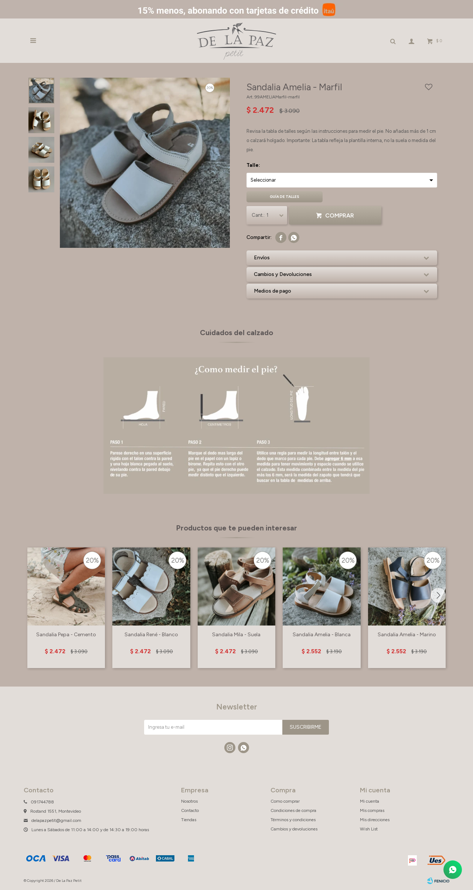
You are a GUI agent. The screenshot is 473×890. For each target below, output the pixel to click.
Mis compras (372, 810)
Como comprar (285, 801)
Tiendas (188, 819)
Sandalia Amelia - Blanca (322, 634)
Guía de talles (284, 196)
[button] (438, 595)
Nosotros (189, 801)
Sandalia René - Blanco (151, 634)
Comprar (339, 215)
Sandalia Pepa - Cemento (66, 634)
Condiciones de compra (293, 810)
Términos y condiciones (293, 819)
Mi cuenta (369, 801)
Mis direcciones (374, 819)
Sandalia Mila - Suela (236, 634)
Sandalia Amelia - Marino (407, 634)
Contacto (190, 810)
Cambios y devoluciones (293, 829)
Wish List (369, 829)
